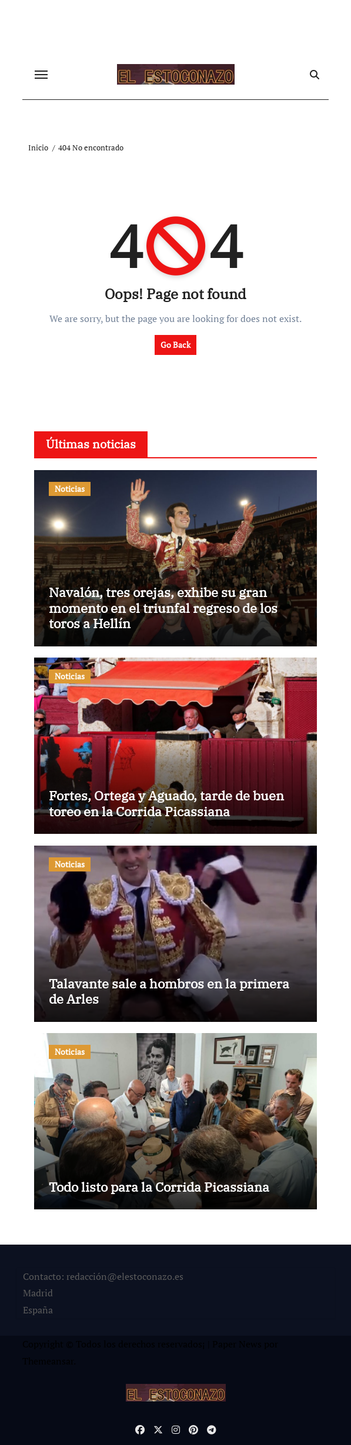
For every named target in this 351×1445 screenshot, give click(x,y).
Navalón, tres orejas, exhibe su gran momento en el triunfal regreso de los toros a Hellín (163, 608)
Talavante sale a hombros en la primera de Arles (169, 991)
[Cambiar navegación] (41, 74)
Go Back (175, 344)
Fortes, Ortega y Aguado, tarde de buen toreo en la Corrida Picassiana (166, 803)
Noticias (70, 488)
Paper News (237, 1343)
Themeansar (47, 1361)
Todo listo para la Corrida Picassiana (159, 1186)
